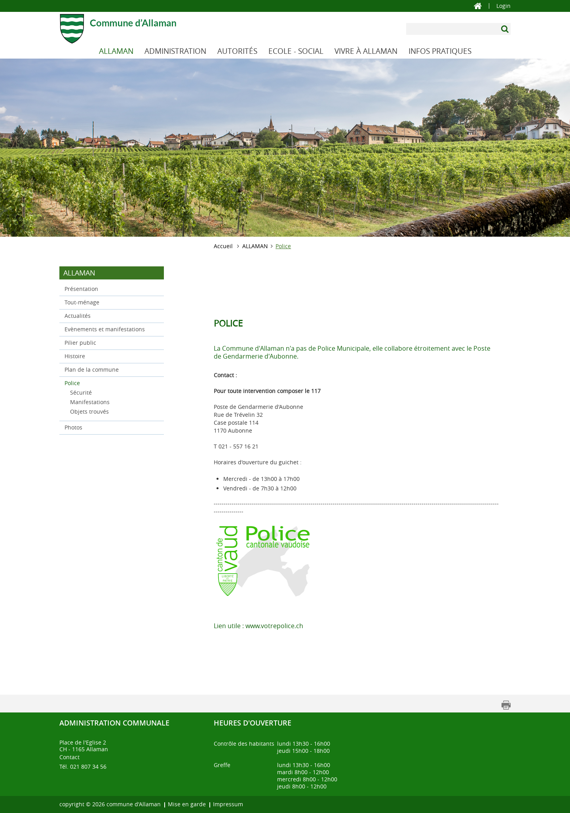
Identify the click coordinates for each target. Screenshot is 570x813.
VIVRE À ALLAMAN (365, 51)
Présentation (81, 289)
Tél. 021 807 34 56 (82, 766)
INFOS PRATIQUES (439, 51)
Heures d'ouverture (252, 723)
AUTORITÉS (237, 51)
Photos (73, 427)
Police (89, 382)
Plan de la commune (92, 369)
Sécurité (81, 392)
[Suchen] (506, 29)
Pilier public (80, 342)
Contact (69, 757)
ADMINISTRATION (175, 51)
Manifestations (90, 402)
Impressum (228, 804)
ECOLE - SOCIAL (295, 51)
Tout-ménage (82, 302)
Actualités (78, 315)
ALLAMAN (116, 51)
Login (503, 6)
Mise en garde (187, 804)
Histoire (75, 356)
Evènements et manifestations (105, 329)
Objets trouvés (89, 411)
